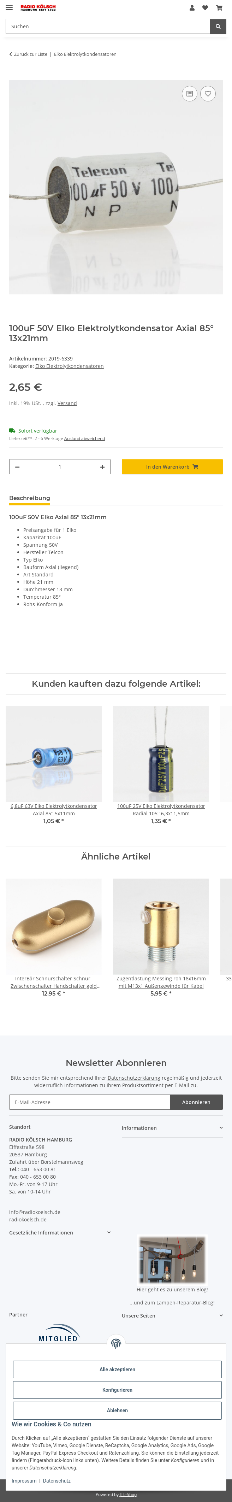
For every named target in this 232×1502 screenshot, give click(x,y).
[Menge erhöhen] (102, 466)
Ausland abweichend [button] (84, 438)
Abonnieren (196, 1102)
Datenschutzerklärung (134, 1077)
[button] (192, 8)
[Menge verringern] (17, 466)
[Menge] (60, 466)
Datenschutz (57, 1481)
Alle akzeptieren (117, 1369)
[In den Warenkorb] (14, 76)
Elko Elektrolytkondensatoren (69, 366)
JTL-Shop (128, 1494)
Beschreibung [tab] (29, 498)
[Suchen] (218, 26)
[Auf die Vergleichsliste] (189, 93)
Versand (67, 403)
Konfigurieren (117, 1390)
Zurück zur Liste (30, 54)
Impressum (24, 1481)
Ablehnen (117, 1410)
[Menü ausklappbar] (9, 4)
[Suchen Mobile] (108, 26)
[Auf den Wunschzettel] (208, 93)
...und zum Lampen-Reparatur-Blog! (172, 1302)
